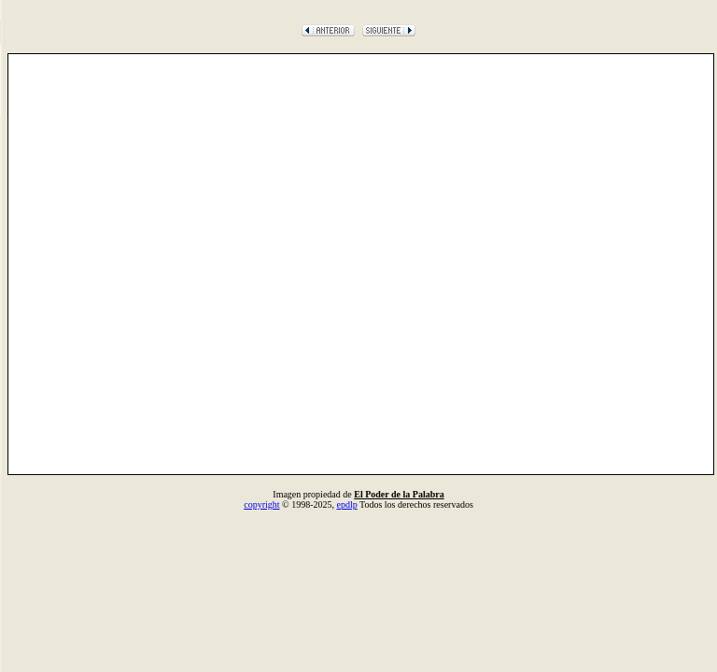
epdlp (346, 504)
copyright (261, 504)
